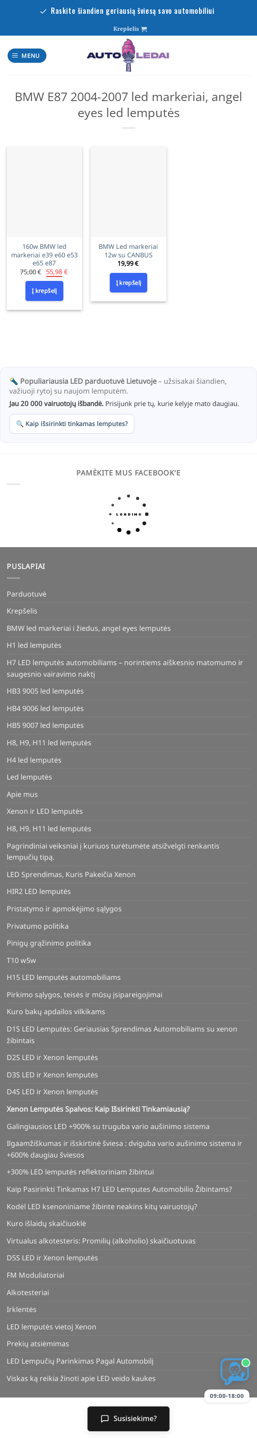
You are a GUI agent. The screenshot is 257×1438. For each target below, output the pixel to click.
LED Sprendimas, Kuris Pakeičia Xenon (71, 874)
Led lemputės (29, 777)
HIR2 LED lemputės (39, 891)
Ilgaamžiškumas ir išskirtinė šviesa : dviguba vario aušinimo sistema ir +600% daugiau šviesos (124, 1149)
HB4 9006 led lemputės (45, 708)
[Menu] (27, 56)
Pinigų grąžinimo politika (49, 943)
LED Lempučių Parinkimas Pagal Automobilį (80, 1361)
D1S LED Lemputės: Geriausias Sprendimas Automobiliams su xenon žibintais (122, 1034)
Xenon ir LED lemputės (45, 811)
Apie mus (22, 794)
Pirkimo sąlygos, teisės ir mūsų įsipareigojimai (84, 994)
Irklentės (22, 1309)
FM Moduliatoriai (35, 1275)
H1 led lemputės (34, 645)
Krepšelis (22, 611)
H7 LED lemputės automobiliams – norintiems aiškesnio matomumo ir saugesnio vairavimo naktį (125, 668)
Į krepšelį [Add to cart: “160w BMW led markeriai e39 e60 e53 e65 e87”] (44, 291)
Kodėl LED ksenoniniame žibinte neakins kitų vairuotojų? (102, 1206)
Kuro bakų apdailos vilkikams (56, 1011)
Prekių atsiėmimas (38, 1344)
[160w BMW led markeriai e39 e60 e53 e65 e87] (44, 191)
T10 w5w (21, 960)
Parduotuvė (26, 594)
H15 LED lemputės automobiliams (64, 977)
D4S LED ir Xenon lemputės (52, 1092)
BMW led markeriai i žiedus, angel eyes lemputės (89, 628)
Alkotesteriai (28, 1292)
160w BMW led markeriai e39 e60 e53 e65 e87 (44, 255)
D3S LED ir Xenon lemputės (52, 1075)
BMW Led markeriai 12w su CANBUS (128, 251)
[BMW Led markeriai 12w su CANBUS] (128, 191)
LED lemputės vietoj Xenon (51, 1327)
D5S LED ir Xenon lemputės (52, 1258)
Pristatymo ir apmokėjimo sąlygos (64, 909)
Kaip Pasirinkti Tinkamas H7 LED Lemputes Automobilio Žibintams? (119, 1189)
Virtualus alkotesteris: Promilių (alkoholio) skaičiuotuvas (101, 1241)
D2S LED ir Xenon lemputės (52, 1057)
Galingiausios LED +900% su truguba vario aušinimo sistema (108, 1126)
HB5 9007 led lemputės (45, 725)
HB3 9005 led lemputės (45, 691)
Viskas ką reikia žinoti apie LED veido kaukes (81, 1378)
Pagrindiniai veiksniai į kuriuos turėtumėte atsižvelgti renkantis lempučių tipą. (113, 851)
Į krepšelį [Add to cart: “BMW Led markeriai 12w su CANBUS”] (128, 283)
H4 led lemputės (34, 760)
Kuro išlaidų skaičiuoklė (46, 1223)
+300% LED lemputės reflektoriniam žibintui (80, 1172)
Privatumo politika (38, 926)
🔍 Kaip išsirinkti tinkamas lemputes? (72, 423)
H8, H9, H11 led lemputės (49, 742)
